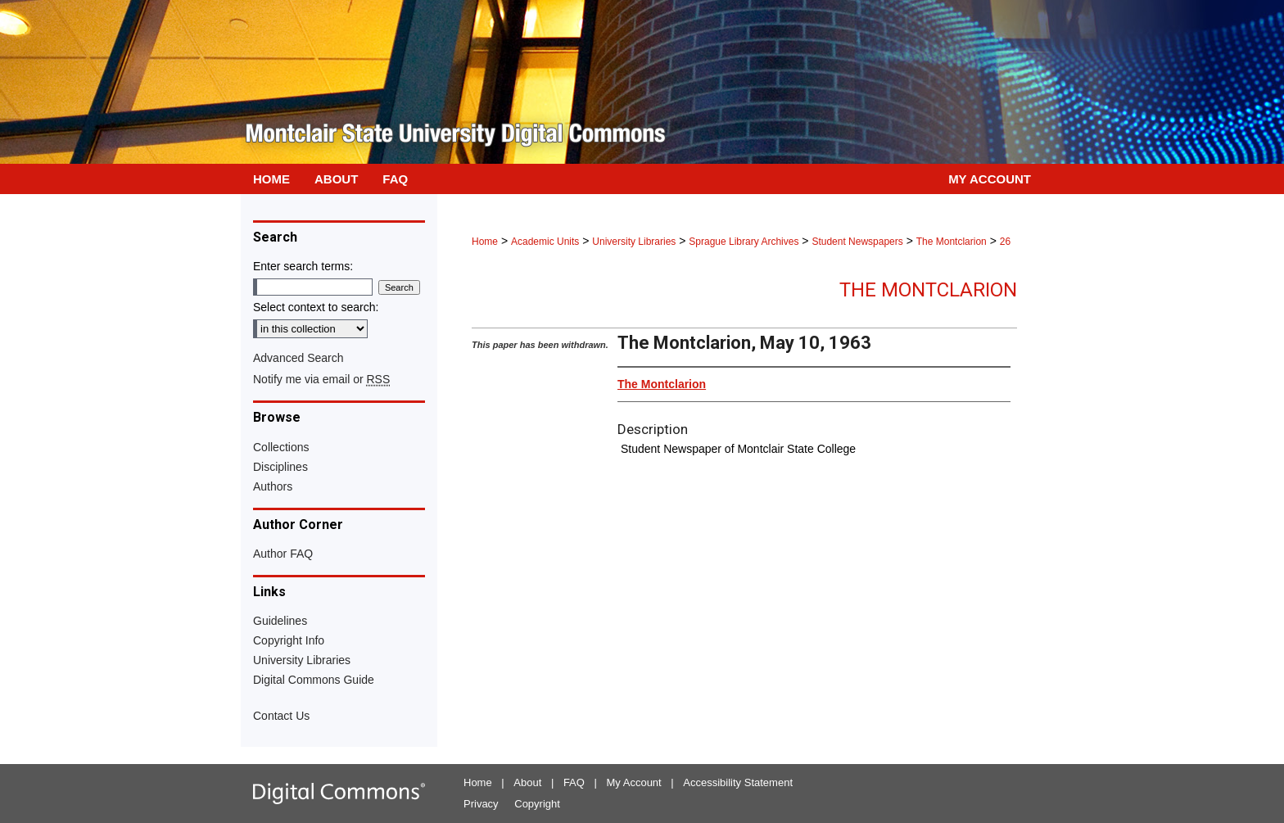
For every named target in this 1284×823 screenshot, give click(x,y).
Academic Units (545, 241)
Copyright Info (288, 640)
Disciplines (280, 466)
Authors (272, 486)
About (527, 782)
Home (485, 241)
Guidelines (280, 620)
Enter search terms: (303, 266)
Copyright (537, 804)
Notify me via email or (321, 379)
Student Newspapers (857, 241)
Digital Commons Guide (313, 679)
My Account (634, 782)
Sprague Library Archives (743, 241)
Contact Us (281, 715)
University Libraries (634, 241)
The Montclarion (951, 241)
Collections (281, 447)
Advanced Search (298, 357)
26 (1005, 241)
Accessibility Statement (738, 782)
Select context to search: (315, 307)
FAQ (574, 782)
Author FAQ (283, 553)
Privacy (481, 804)
